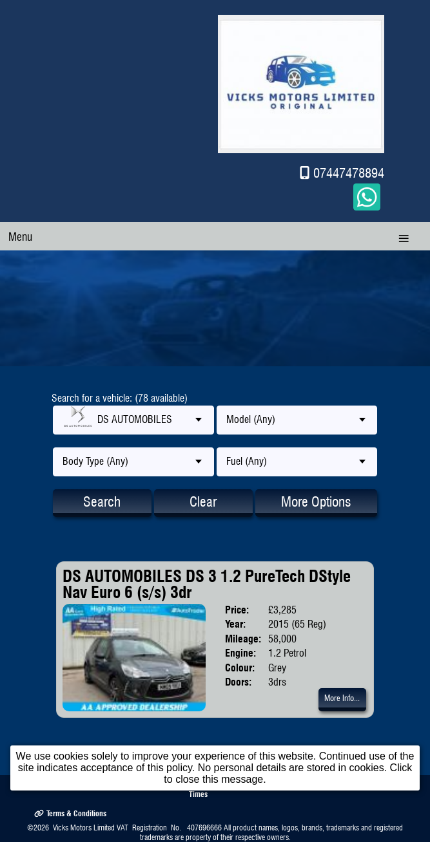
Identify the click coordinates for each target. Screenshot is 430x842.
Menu (20, 236)
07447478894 (348, 173)
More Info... (342, 698)
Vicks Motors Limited (84, 827)
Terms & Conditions (70, 813)
